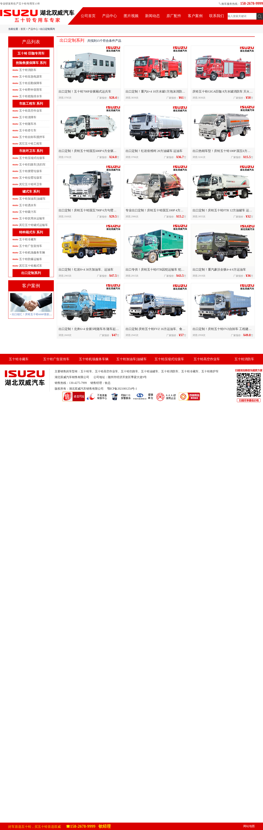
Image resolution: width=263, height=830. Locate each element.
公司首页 (88, 16)
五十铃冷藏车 (27, 239)
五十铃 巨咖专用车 (31, 53)
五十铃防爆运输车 (30, 259)
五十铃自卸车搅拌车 (32, 137)
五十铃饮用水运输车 (32, 218)
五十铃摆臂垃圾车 (30, 171)
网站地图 (249, 826)
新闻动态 (152, 16)
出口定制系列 (31, 273)
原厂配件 (173, 16)
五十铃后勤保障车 (30, 83)
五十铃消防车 (27, 70)
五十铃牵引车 (27, 130)
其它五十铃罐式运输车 (33, 225)
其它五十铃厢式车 (30, 265)
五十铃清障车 (27, 117)
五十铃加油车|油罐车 (32, 198)
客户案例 (195, 16)
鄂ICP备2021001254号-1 (122, 388)
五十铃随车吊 (27, 123)
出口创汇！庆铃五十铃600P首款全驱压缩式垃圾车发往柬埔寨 (48, 314)
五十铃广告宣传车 (30, 246)
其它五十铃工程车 (30, 143)
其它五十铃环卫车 (30, 184)
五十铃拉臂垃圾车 (30, 177)
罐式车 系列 (31, 191)
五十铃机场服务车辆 (32, 252)
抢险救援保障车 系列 (31, 63)
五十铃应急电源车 (30, 76)
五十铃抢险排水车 (30, 96)
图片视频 (131, 16)
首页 (23, 29)
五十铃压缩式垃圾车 (32, 158)
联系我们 (216, 16)
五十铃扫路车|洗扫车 (32, 164)
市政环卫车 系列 (31, 151)
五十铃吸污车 (27, 211)
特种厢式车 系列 (31, 232)
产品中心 (109, 16)
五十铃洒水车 (27, 205)
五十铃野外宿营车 (30, 89)
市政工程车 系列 (31, 103)
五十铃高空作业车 (30, 110)
